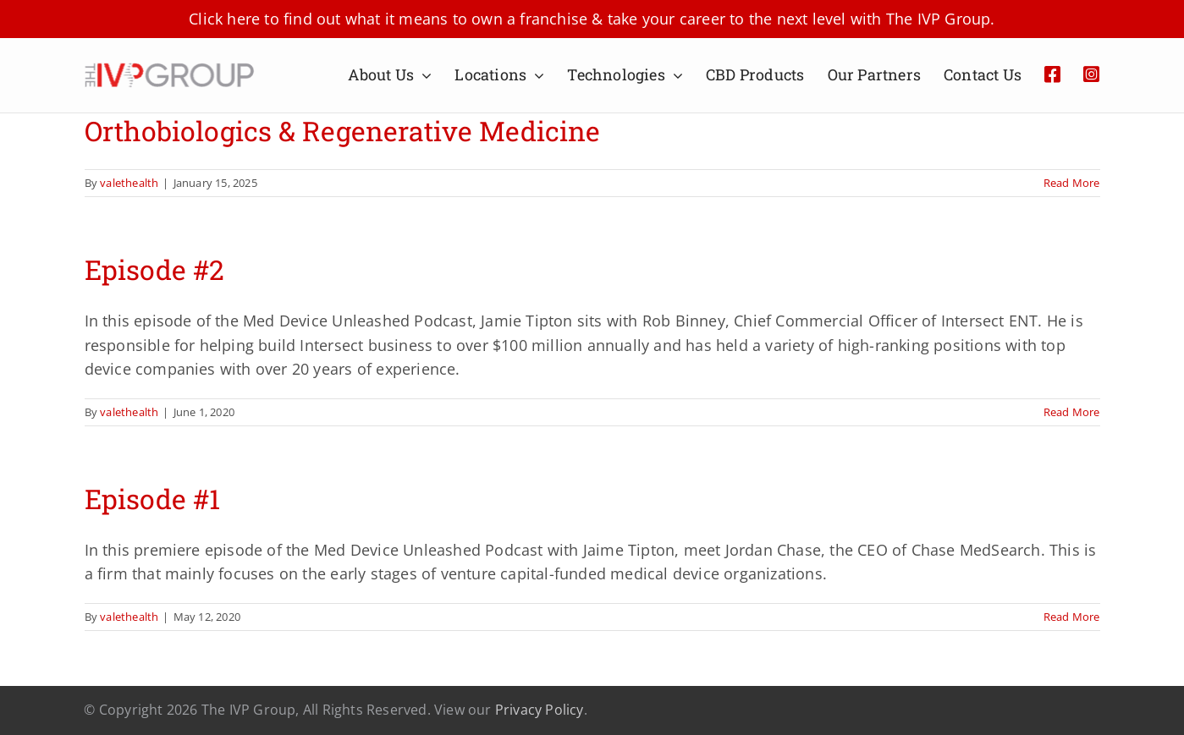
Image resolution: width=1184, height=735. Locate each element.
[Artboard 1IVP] (169, 69)
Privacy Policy (539, 709)
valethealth (129, 182)
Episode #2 (154, 269)
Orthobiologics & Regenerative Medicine (342, 130)
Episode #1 (152, 498)
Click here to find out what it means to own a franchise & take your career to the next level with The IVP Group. (591, 18)
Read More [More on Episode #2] (1072, 412)
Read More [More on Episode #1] (1072, 616)
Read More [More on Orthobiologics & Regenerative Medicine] (1072, 182)
